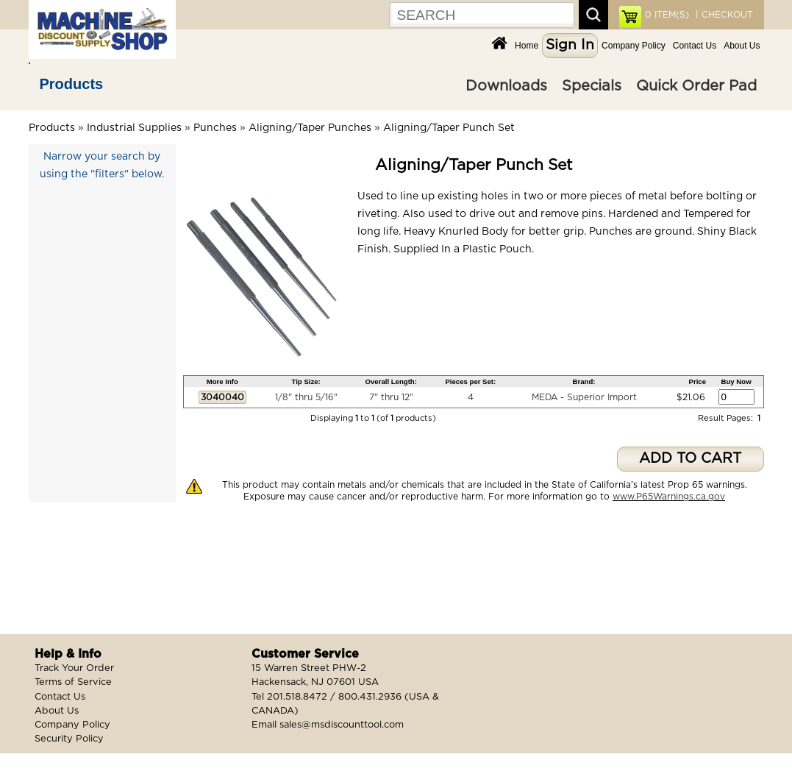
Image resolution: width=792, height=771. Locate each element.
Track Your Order (74, 668)
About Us (742, 45)
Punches (215, 128)
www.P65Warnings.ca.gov (669, 496)
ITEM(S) (667, 14)
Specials (591, 86)
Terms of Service (73, 682)
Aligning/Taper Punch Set (449, 128)
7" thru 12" (391, 397)
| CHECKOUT (723, 14)
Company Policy (634, 45)
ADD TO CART (690, 459)
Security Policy (69, 739)
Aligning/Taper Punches (310, 128)
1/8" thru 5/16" (306, 397)
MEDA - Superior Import (584, 397)
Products (72, 84)
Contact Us (694, 45)
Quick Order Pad (696, 86)
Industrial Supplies (134, 128)
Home (526, 45)
